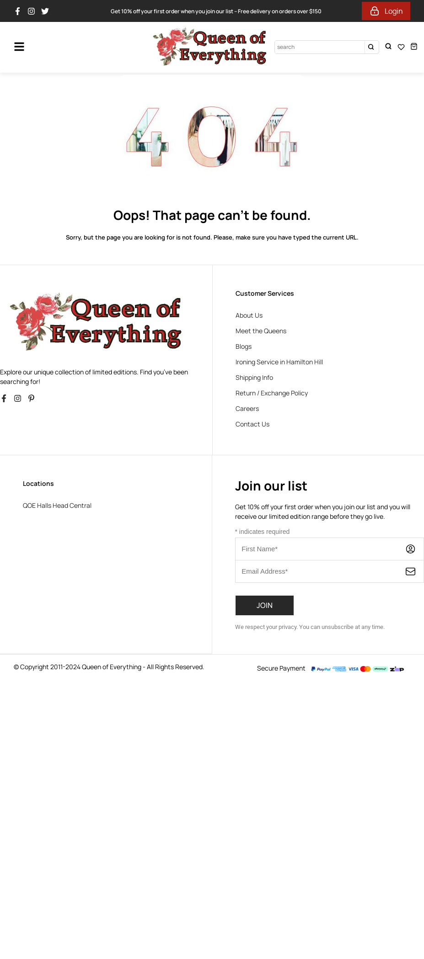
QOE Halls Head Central (57, 505)
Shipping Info (254, 377)
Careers (247, 408)
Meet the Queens (261, 330)
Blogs (244, 346)
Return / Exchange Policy (272, 393)
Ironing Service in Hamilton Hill (279, 361)
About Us (249, 315)
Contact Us (252, 424)
